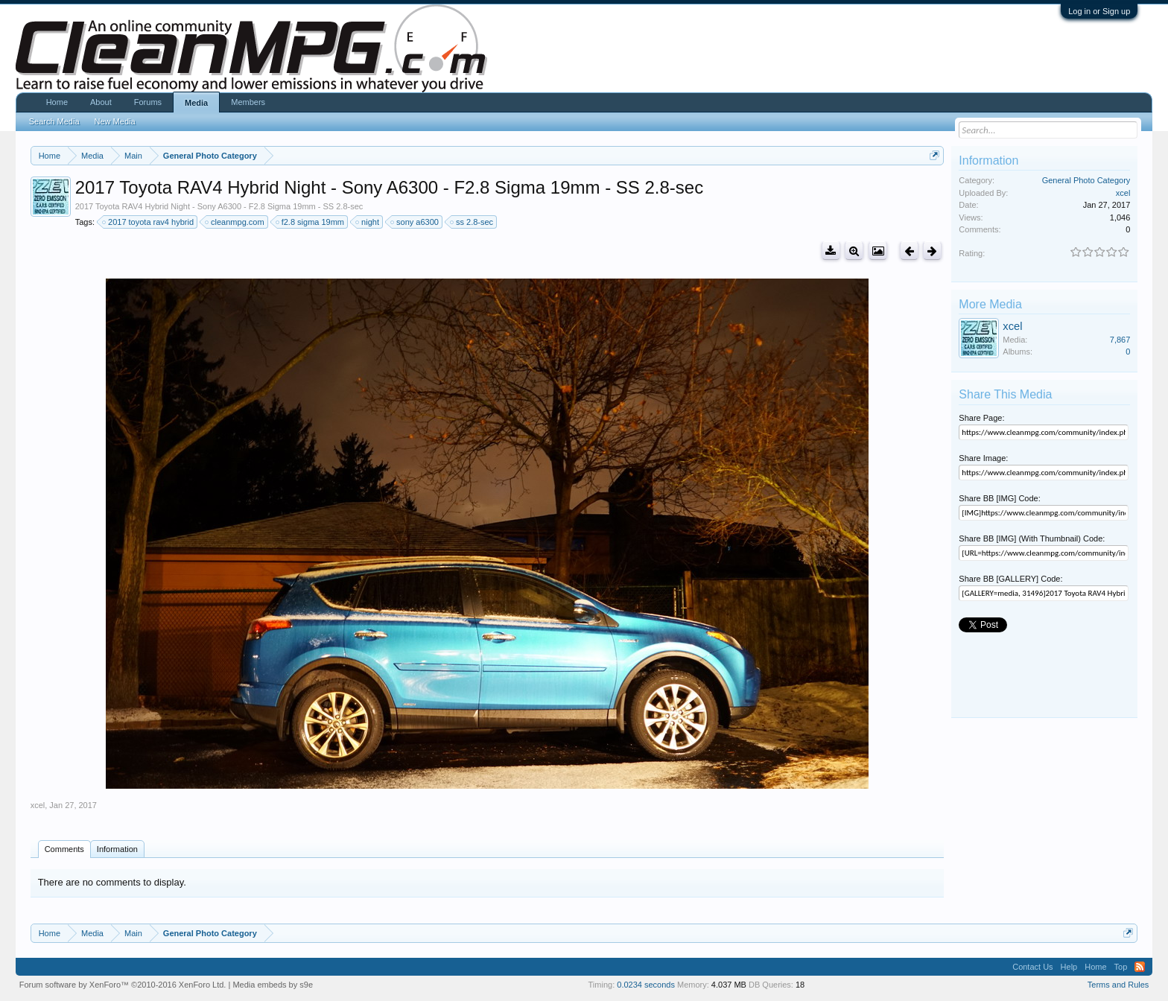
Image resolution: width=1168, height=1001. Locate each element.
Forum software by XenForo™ (122, 984)
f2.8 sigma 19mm (310, 222)
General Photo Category (1086, 180)
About (101, 102)
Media (196, 102)
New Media (115, 121)
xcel (38, 805)
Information (117, 849)
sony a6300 (415, 222)
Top (1121, 966)
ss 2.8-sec (472, 222)
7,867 (1120, 339)
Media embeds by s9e (272, 984)
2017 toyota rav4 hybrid (149, 222)
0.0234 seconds (646, 984)
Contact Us (1032, 966)
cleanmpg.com (235, 222)
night (368, 222)
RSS (1139, 967)
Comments (64, 849)
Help (1069, 966)
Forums (148, 102)
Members (248, 102)
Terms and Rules (1118, 984)
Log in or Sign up (1099, 11)
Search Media (54, 121)
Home (57, 102)
